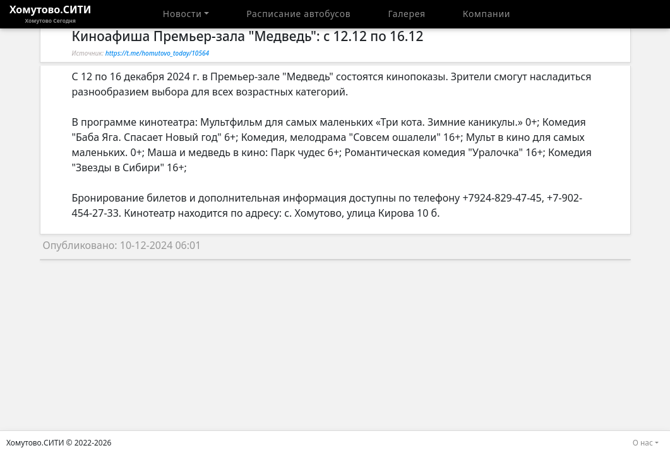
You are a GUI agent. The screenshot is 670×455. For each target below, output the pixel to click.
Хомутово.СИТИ (50, 14)
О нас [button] (643, 442)
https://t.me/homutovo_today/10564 (157, 53)
